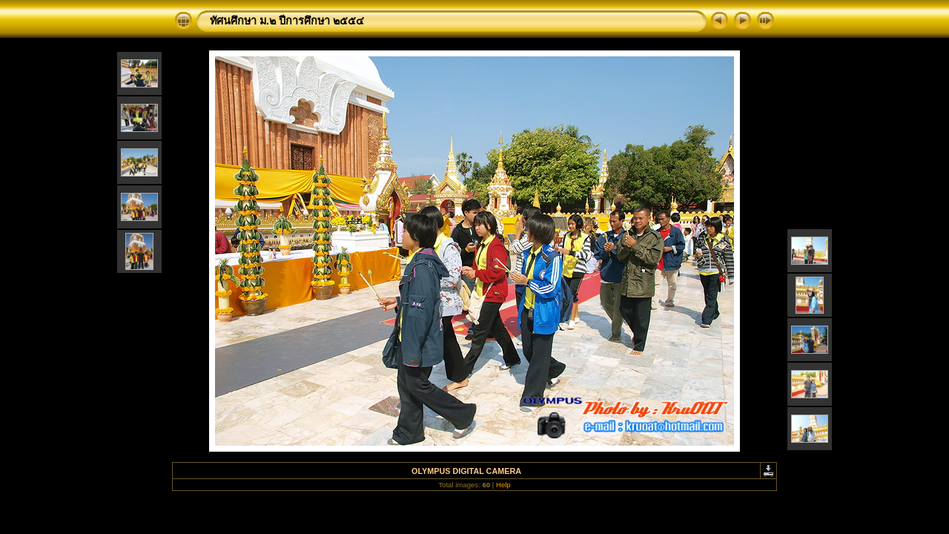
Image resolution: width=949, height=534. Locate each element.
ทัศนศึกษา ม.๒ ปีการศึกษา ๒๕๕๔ (287, 21)
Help (503, 485)
